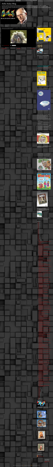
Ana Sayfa (18, 48)
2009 (38, 237)
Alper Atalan (39, 455)
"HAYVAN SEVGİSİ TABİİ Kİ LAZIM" (42, 299)
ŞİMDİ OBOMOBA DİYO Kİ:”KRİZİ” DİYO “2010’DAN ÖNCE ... (43, 291)
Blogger (31, 465)
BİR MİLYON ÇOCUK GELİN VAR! (42, 252)
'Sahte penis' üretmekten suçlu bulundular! (43, 295)
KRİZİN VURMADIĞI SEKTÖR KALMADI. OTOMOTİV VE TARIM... (43, 280)
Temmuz (39, 390)
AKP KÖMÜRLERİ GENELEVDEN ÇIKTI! (43, 244)
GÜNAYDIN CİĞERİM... (41, 247)
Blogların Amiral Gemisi (41, 456)
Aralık (39, 239)
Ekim (39, 387)
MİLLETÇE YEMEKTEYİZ (41, 294)
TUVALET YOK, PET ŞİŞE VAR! (42, 263)
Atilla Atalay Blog (9, 4)
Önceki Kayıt (33, 48)
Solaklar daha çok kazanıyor (41, 246)
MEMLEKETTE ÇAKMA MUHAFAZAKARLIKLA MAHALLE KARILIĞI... (44, 265)
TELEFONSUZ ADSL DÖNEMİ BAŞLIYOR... (43, 301)
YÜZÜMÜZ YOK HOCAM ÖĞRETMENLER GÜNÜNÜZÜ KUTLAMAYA (43, 324)
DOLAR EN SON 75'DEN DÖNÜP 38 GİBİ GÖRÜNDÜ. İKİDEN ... (43, 381)
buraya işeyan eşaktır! (41, 375)
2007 (38, 398)
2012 (38, 234)
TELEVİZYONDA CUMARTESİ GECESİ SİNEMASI (44, 250)
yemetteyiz (39, 243)
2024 (38, 222)
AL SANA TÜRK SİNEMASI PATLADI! (43, 289)
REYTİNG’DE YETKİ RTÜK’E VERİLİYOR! (43, 245)
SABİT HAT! (39, 300)
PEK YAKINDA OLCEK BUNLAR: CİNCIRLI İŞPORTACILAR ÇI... (43, 328)
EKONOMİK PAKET (40, 376)
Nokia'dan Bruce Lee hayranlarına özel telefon (44, 317)
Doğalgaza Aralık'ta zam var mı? (42, 285)
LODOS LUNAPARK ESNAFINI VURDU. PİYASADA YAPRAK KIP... (43, 345)
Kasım (39, 240)
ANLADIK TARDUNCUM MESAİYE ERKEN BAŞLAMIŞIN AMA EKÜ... (43, 385)
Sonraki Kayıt (4, 48)
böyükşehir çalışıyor (40, 251)
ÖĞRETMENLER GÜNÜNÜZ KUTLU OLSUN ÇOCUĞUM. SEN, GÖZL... (44, 333)
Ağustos (39, 389)
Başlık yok (39, 384)
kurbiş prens (39, 262)
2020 (38, 225)
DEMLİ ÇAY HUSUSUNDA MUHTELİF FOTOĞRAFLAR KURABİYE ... (43, 374)
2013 (38, 233)
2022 (38, 223)
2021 (38, 224)
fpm (23, 465)
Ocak (39, 397)
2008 (38, 238)
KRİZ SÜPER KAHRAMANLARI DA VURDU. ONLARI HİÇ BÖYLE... (43, 268)
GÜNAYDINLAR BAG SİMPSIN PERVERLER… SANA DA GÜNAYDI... (44, 336)
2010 (38, 236)
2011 (38, 235)
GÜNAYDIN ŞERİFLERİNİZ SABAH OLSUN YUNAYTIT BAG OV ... (43, 316)
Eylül (39, 388)
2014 (38, 232)
